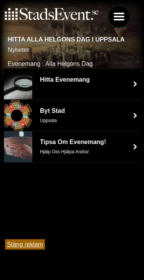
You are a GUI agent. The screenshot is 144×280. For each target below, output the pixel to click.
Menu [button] (119, 16)
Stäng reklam (25, 244)
